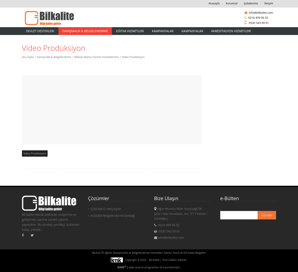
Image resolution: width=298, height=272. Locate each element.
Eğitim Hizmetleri (130, 31)
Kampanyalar (162, 31)
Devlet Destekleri (40, 31)
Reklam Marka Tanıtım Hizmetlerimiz (96, 57)
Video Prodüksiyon (133, 57)
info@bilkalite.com (259, 13)
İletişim (268, 3)
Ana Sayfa (28, 57)
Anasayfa (214, 3)
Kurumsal (232, 3)
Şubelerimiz (251, 3)
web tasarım (136, 267)
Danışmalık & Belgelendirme (85, 31)
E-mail (224, 208)
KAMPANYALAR (192, 31)
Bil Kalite (154, 260)
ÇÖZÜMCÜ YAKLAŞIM (104, 209)
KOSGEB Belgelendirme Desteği (111, 216)
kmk (122, 267)
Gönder (267, 215)
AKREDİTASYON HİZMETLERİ (231, 31)
